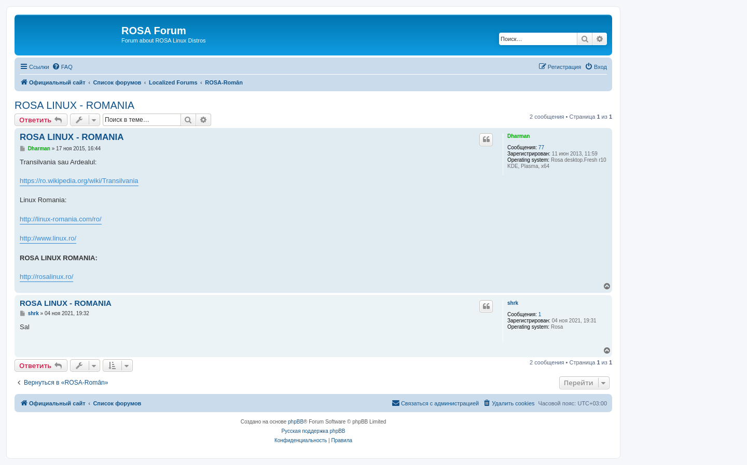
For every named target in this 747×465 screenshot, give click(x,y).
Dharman (518, 136)
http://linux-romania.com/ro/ (61, 219)
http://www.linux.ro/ (48, 238)
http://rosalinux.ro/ (46, 276)
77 (541, 147)
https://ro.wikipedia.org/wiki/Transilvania (79, 181)
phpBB (295, 422)
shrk (512, 303)
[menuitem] (62, 67)
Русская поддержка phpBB (313, 431)
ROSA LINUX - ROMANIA (74, 105)
